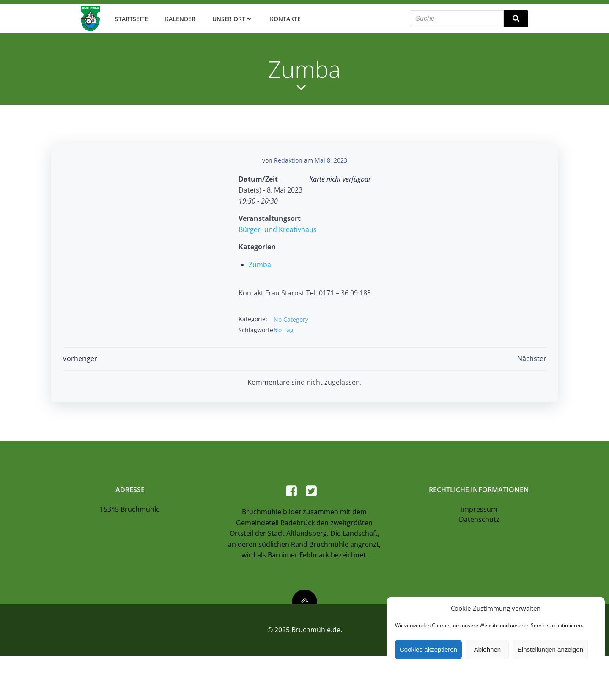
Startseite (128, 17)
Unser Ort (230, 17)
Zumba (260, 261)
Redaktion (288, 157)
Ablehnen (487, 649)
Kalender (177, 17)
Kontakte (282, 17)
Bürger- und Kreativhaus (278, 226)
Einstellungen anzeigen (550, 649)
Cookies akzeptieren (428, 649)
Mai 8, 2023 (331, 157)
